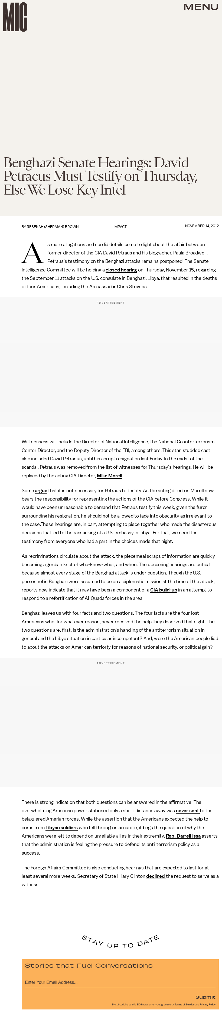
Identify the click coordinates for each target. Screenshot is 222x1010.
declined (156, 876)
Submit (205, 996)
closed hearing (121, 269)
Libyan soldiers (61, 827)
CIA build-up (163, 589)
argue (41, 490)
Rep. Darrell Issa (183, 836)
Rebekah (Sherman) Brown (53, 227)
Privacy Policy (208, 1004)
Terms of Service (185, 1004)
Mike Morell (109, 475)
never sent (188, 810)
